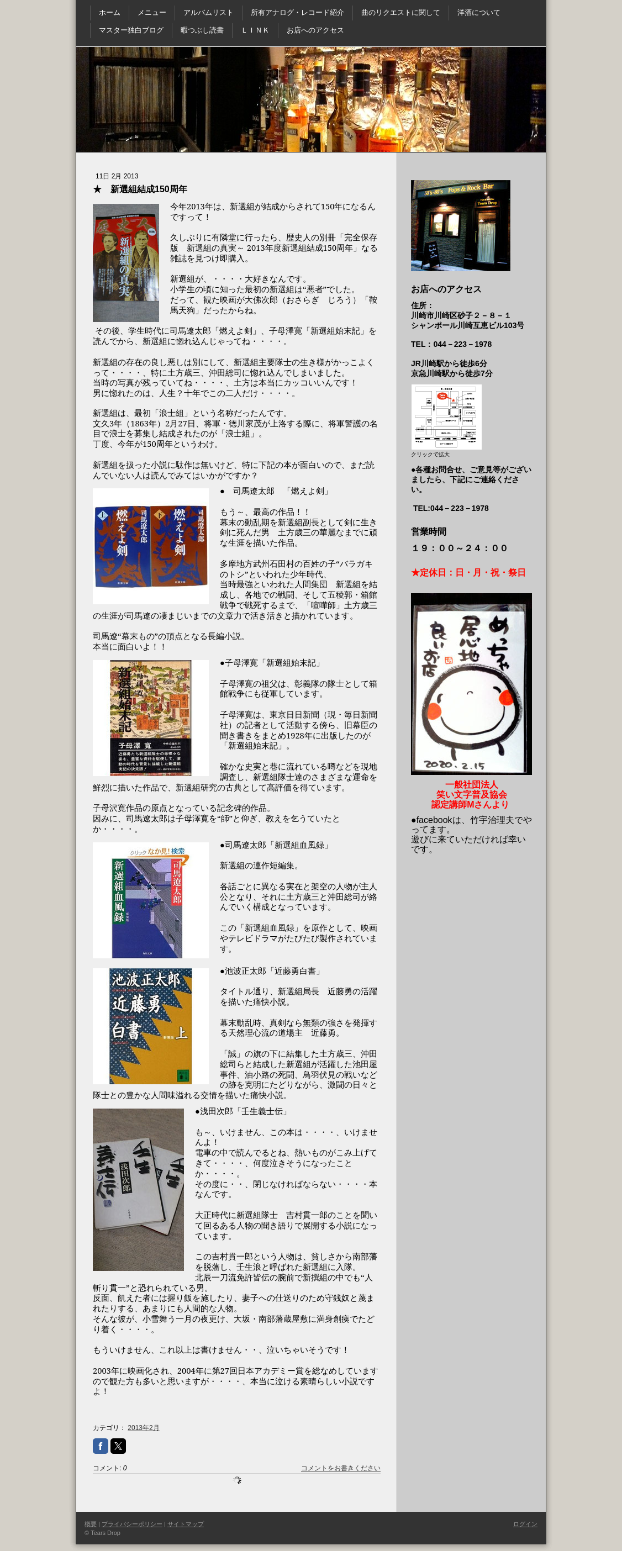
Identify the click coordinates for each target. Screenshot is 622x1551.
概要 (91, 1524)
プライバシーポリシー (132, 1524)
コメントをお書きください (341, 1468)
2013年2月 (143, 1428)
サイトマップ (185, 1524)
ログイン (525, 1524)
